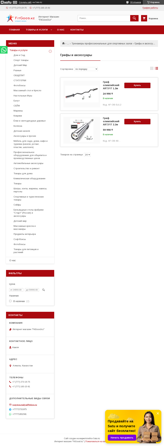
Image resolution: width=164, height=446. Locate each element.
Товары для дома (23, 173)
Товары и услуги (37, 29)
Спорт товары (21, 60)
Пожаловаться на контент (97, 441)
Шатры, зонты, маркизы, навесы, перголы (30, 190)
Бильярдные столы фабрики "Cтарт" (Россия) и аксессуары (29, 213)
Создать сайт (25, 2)
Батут (17, 100)
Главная (14, 29)
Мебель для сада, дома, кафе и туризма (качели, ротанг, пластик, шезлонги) (31, 144)
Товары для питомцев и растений (26, 251)
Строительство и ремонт (26, 168)
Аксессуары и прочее (25, 136)
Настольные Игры (23, 95)
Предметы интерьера (25, 234)
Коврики (18, 115)
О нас (60, 29)
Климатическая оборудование (29, 178)
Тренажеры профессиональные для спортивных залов (101, 43)
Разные (17, 70)
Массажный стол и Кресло (27, 90)
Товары (17, 183)
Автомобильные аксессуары (28, 163)
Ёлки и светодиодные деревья (30, 120)
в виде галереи (151, 69)
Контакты (77, 29)
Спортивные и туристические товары (29, 198)
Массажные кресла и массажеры (25, 227)
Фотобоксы (19, 85)
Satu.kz (96, 438)
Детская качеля (22, 131)
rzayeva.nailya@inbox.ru (24, 404)
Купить (137, 85)
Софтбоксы (20, 239)
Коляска (18, 126)
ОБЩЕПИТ (19, 75)
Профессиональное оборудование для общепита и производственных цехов (30, 155)
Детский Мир (20, 65)
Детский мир (20, 221)
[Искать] (134, 18)
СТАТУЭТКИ (20, 80)
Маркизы (18, 110)
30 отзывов (135, 2)
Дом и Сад (19, 55)
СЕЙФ (17, 105)
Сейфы (17, 205)
